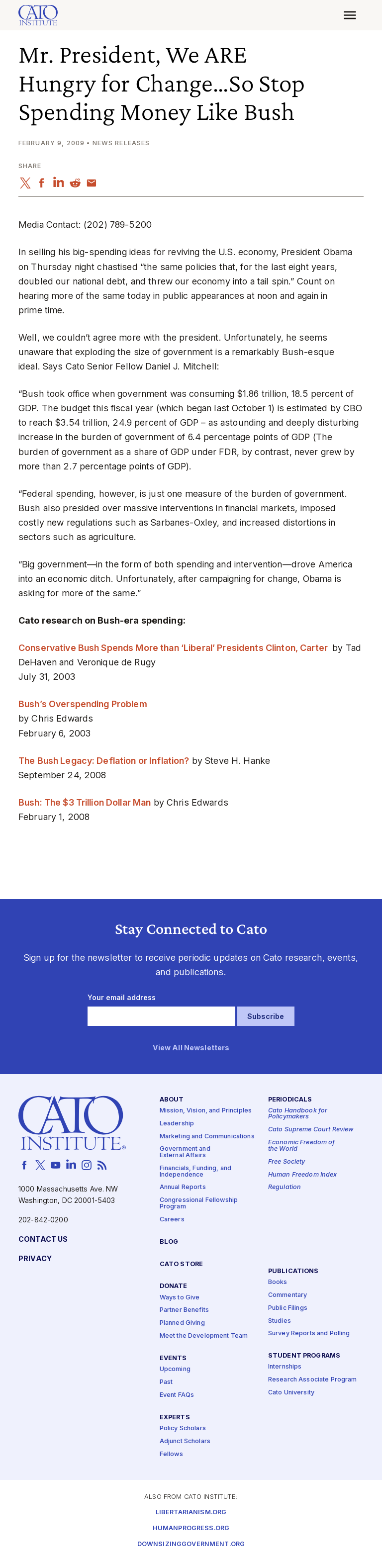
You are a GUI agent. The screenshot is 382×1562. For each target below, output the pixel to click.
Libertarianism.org (191, 1513)
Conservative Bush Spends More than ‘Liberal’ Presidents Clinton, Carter (174, 648)
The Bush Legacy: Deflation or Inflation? (104, 760)
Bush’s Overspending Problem (82, 704)
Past (166, 1382)
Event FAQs (177, 1395)
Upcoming (175, 1370)
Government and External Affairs (185, 1152)
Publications (293, 1271)
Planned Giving (182, 1323)
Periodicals (290, 1100)
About (172, 1100)
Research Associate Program (312, 1380)
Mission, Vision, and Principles (206, 1110)
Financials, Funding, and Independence (195, 1171)
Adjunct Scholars (185, 1441)
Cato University (291, 1393)
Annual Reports (183, 1188)
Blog (169, 1242)
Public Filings (287, 1308)
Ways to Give (180, 1297)
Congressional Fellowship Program (199, 1203)
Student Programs (304, 1356)
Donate (174, 1287)
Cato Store (181, 1264)
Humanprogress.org (191, 1529)
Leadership (177, 1123)
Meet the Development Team (204, 1336)
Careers (172, 1219)
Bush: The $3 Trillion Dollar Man (84, 802)
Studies (279, 1321)
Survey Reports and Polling (309, 1334)
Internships (285, 1367)
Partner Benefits (184, 1310)
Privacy (35, 1259)
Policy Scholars (183, 1428)
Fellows (171, 1454)
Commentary (287, 1295)
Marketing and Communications (207, 1136)
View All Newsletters (191, 1048)
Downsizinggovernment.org (191, 1545)
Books (277, 1282)
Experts (175, 1417)
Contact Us (43, 1239)
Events (173, 1358)
